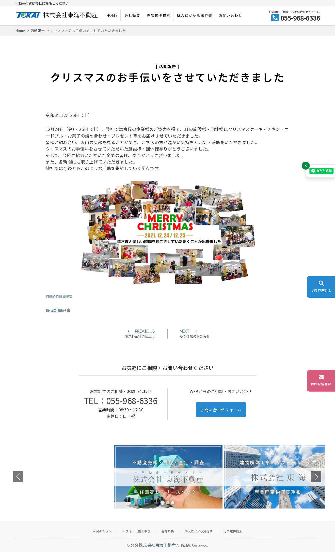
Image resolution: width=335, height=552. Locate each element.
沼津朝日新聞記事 (59, 296)
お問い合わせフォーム (221, 410)
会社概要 (132, 15)
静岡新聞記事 (58, 310)
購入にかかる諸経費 (194, 15)
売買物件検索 (158, 15)
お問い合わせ (230, 15)
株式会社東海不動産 (157, 545)
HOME (112, 15)
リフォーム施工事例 (136, 531)
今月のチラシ (102, 531)
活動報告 (167, 66)
